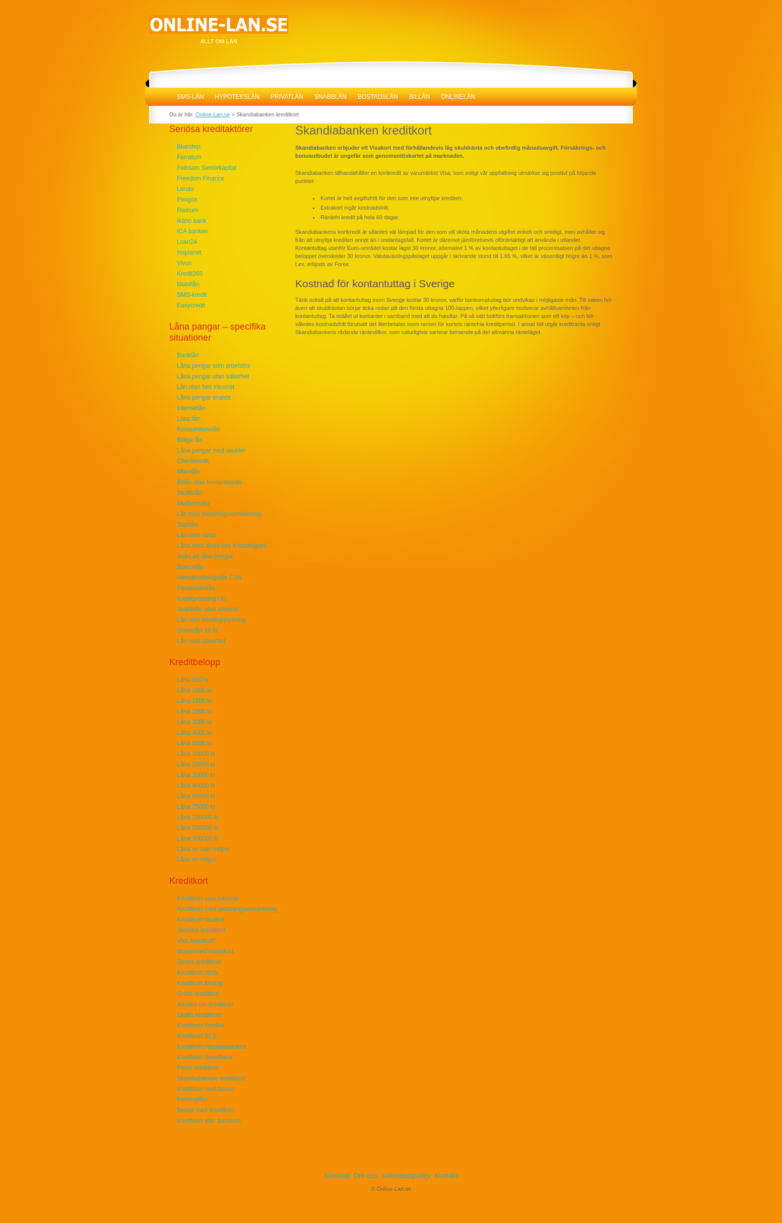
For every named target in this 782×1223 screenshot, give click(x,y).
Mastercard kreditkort (205, 951)
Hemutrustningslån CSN (209, 577)
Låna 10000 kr (196, 753)
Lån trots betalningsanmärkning (219, 514)
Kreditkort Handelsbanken (211, 1046)
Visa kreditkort (196, 940)
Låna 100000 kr (198, 817)
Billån (419, 96)
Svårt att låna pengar (205, 556)
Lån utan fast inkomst (205, 387)
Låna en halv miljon (203, 849)
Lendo (185, 188)
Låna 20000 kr (196, 764)
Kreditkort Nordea (200, 1025)
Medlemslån (193, 503)
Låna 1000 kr (194, 690)
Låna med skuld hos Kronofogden (222, 545)
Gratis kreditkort (198, 993)
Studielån (189, 492)
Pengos (187, 199)
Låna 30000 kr (196, 775)
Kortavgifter (192, 1099)
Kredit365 (190, 273)
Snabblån (330, 96)
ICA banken (192, 231)
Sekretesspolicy (406, 1176)
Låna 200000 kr (198, 827)
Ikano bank (192, 220)
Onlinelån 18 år (197, 630)
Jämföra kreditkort (201, 930)
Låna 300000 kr (198, 838)
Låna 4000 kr (194, 732)
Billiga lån (190, 439)
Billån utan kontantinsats (209, 482)
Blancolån (190, 566)
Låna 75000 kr (196, 806)
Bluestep (189, 146)
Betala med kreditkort (205, 1110)
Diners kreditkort (199, 961)
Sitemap (337, 1176)
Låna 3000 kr (194, 722)
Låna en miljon (196, 859)
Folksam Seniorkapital (206, 167)
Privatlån (287, 96)
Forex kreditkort (198, 1067)
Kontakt (446, 1176)
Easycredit (191, 305)
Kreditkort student (200, 919)
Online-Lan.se (158, 97)
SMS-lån (190, 96)
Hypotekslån (237, 96)
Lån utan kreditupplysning (211, 619)
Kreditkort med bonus (205, 1088)
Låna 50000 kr (196, 796)
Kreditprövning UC (201, 598)
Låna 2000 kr (194, 711)
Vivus (184, 263)
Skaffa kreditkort (198, 1014)
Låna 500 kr (193, 679)
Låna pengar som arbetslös (213, 365)
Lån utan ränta (196, 535)
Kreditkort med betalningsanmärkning (227, 909)
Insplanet (189, 252)
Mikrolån (188, 471)
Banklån (188, 355)
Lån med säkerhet (201, 641)
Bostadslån (378, 96)
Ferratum (189, 157)
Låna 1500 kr (194, 700)
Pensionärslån (196, 588)
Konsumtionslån (198, 429)
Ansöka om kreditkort (205, 1004)
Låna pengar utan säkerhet (213, 376)
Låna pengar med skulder (211, 450)
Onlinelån (458, 96)
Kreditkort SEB (197, 1036)
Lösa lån (188, 418)
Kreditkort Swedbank (205, 1057)
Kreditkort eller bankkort (209, 1120)
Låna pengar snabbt (204, 397)
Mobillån (188, 284)
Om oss (365, 1176)
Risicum (188, 210)
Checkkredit (193, 461)
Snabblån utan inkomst (207, 609)
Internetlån (191, 408)
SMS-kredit (192, 294)
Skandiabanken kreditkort (211, 1078)
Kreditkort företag (200, 983)
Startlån (187, 524)
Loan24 (187, 241)
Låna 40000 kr (196, 785)
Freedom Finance (200, 178)
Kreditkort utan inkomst (208, 898)
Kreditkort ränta (197, 972)
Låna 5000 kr (194, 743)
